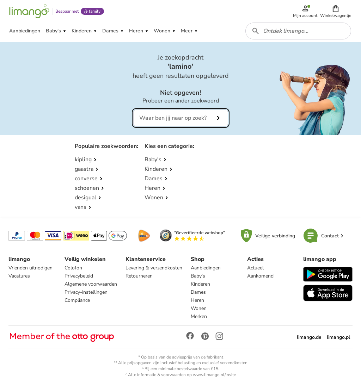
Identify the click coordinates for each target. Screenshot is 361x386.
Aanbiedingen (206, 267)
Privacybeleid (79, 276)
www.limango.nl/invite (214, 375)
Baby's (198, 276)
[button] (335, 11)
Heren (197, 300)
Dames (198, 292)
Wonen (199, 308)
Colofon (73, 267)
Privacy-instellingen (86, 292)
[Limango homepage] (29, 11)
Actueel (255, 267)
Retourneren (139, 276)
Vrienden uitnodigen (30, 267)
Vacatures (19, 276)
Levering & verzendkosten (154, 267)
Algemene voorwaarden (91, 284)
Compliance (77, 300)
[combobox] (298, 31)
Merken (199, 316)
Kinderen (200, 284)
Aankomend (260, 276)
